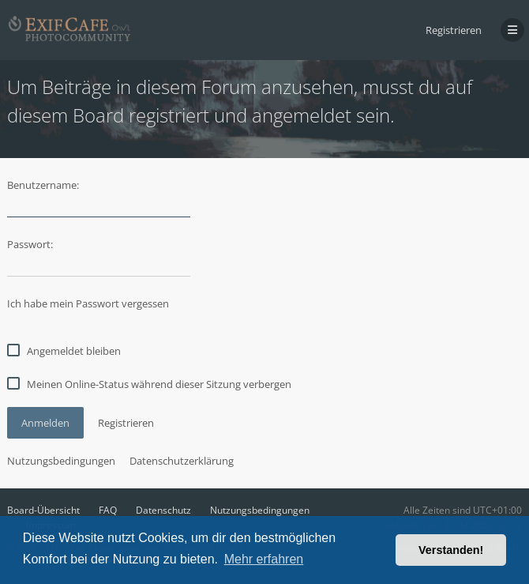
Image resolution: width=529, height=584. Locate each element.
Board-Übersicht (43, 510)
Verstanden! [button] (450, 550)
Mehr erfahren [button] (264, 559)
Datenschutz (163, 510)
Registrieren (454, 30)
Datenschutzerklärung (181, 461)
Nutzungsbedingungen (61, 461)
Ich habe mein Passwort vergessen (88, 303)
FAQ (108, 510)
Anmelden (45, 423)
